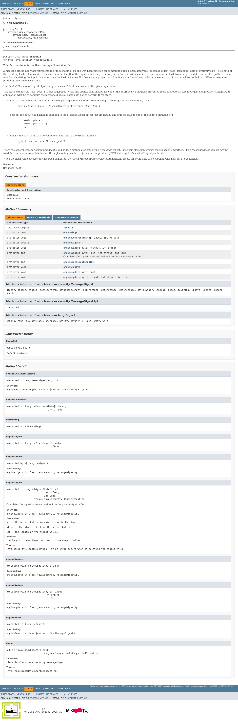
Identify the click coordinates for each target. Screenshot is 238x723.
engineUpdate (71, 272)
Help (67, 3)
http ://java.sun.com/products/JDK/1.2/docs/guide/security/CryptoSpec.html (118, 153)
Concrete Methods (67, 217)
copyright (158, 686)
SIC (60, 711)
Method (44, 13)
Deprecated (48, 3)
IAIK (37, 711)
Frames (40, 9)
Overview (6, 3)
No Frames (52, 9)
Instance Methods (38, 217)
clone (66, 227)
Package (18, 3)
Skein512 (12, 195)
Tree (37, 3)
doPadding (69, 232)
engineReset (71, 267)
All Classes (70, 9)
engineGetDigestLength (78, 262)
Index (60, 3)
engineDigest (71, 242)
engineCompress (73, 237)
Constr (33, 13)
